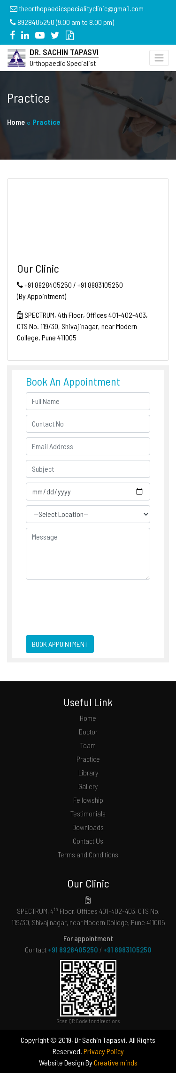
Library (88, 772)
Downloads (88, 827)
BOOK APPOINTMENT (60, 643)
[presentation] (81, 598)
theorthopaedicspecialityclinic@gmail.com (81, 8)
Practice (88, 758)
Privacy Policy (104, 1051)
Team (88, 745)
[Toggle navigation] (159, 58)
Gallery (88, 786)
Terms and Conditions (88, 854)
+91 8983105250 (127, 949)
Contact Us (88, 840)
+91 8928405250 (73, 949)
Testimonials (88, 813)
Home (16, 121)
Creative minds (116, 1062)
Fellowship (88, 799)
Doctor (88, 731)
